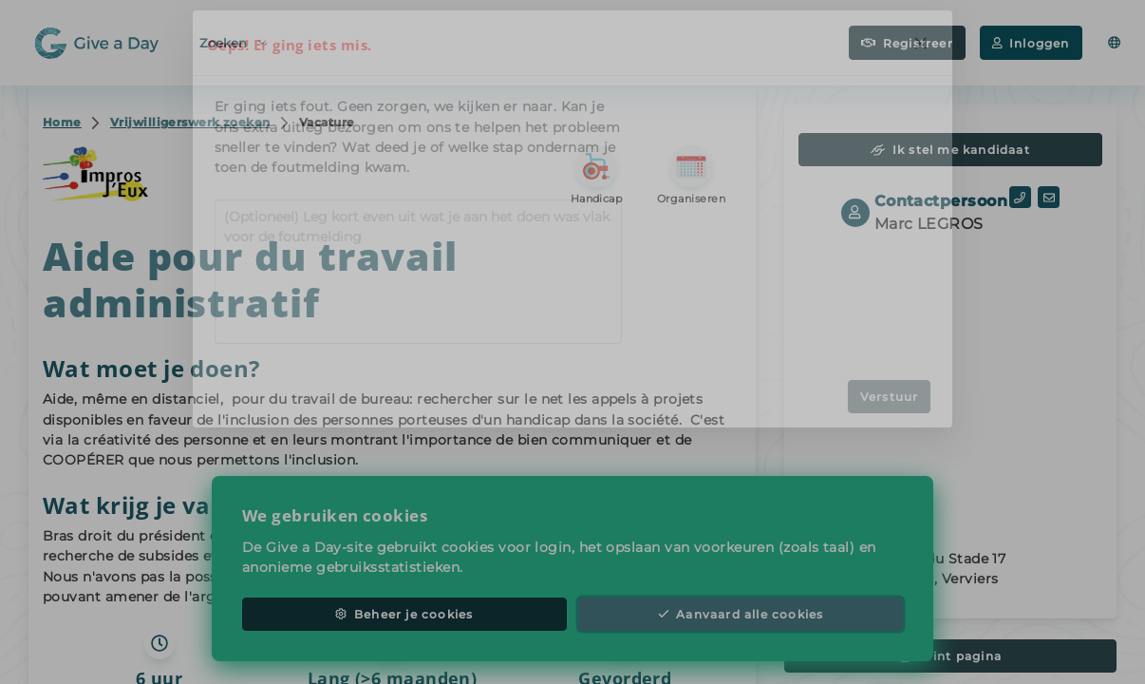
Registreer (907, 43)
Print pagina (950, 656)
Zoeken (232, 41)
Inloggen (1031, 43)
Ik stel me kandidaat (950, 149)
